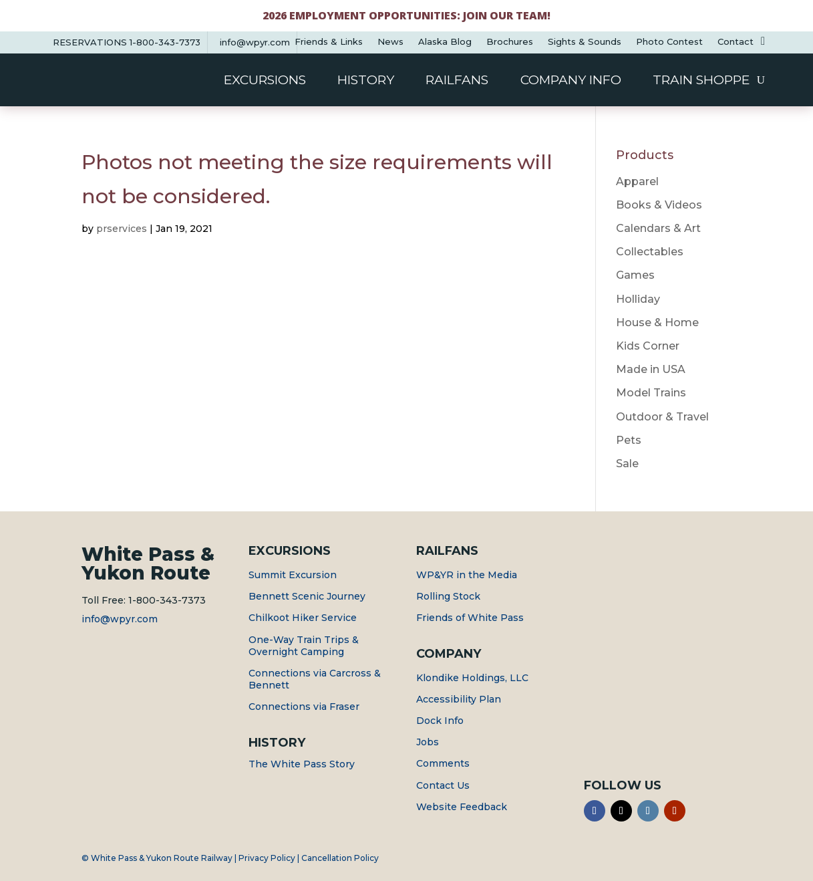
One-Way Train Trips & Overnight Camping (304, 646)
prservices (121, 229)
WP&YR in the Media (466, 575)
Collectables (649, 251)
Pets (628, 440)
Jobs (427, 742)
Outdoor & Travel (662, 416)
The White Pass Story (302, 764)
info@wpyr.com (120, 619)
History (365, 82)
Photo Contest (669, 42)
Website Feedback (461, 807)
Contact (735, 42)
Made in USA (650, 369)
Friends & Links (329, 42)
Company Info (570, 82)
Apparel (637, 181)
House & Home (657, 322)
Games (635, 275)
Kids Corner (647, 346)
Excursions (265, 82)
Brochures (509, 42)
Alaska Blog (445, 42)
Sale (627, 463)
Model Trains (651, 392)
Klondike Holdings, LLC (472, 678)
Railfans (457, 82)
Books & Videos (659, 205)
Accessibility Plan (458, 699)
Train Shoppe (701, 82)
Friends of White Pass (470, 618)
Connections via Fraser (304, 707)
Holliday (638, 299)
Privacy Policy (266, 858)
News (390, 42)
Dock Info (440, 721)
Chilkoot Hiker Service (303, 618)
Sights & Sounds (584, 42)
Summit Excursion (293, 575)
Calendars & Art (658, 228)
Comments (443, 763)
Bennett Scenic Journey (307, 596)
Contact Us (443, 785)
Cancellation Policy (340, 858)
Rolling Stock (448, 596)
